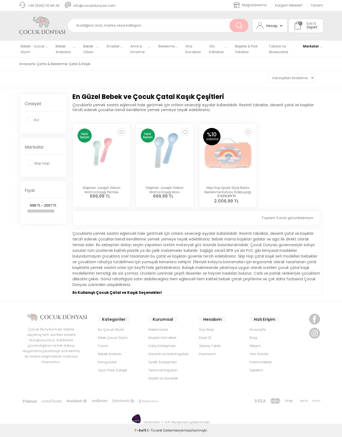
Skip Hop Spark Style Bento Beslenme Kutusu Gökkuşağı (227, 188)
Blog (253, 337)
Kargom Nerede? (289, 5)
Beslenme (166, 46)
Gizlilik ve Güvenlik (163, 378)
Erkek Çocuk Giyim (113, 337)
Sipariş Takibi (210, 345)
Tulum (103, 345)
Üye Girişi (206, 329)
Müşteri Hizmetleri (162, 337)
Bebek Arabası (110, 353)
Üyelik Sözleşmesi (162, 361)
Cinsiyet (33, 102)
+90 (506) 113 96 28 (39, 5)
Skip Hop (38, 162)
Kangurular (107, 361)
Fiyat (30, 189)
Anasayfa (258, 329)
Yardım (317, 5)
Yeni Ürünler (259, 353)
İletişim (255, 345)
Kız (33, 118)
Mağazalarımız (250, 5)
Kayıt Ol (205, 337)
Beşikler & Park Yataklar (246, 49)
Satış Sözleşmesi (162, 345)
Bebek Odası (88, 49)
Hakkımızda (158, 329)
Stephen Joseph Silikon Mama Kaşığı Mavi (164, 188)
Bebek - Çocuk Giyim (32, 49)
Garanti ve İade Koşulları (168, 353)
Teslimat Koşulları (162, 370)
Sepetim (256, 370)
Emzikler (113, 46)
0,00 (309, 24)
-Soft (140, 430)
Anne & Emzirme (137, 49)
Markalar (311, 46)
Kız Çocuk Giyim (111, 329)
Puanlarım (207, 353)
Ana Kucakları (193, 49)
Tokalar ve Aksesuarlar (278, 49)
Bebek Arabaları (63, 49)
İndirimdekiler (261, 361)
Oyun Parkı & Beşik (112, 370)
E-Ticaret (154, 430)
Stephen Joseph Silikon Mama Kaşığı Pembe (101, 188)
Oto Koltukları (216, 49)
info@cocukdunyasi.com (90, 5)
